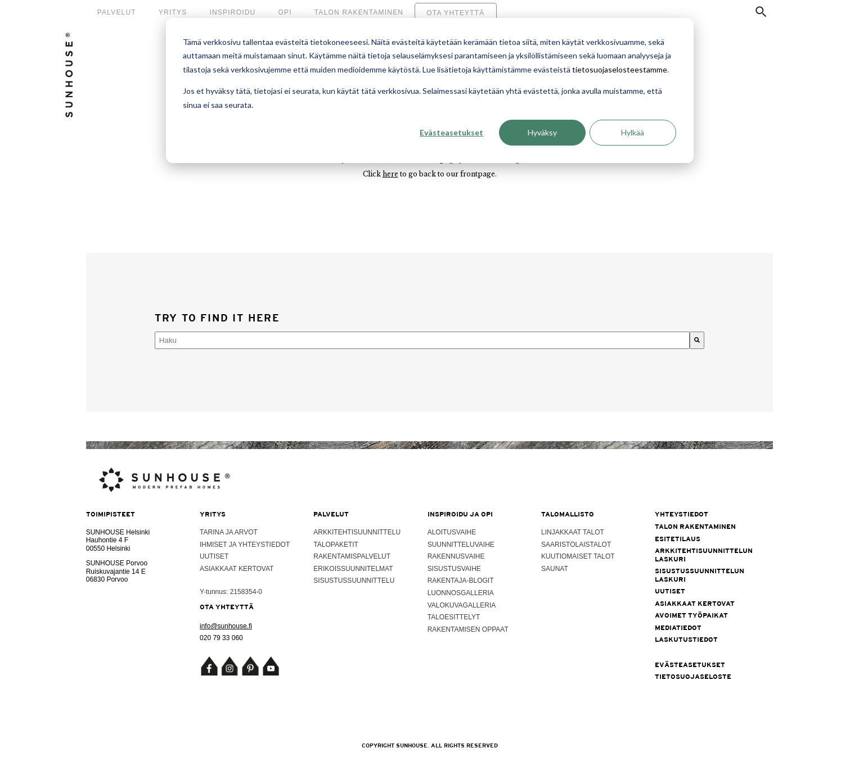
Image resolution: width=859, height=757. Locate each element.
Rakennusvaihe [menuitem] (456, 556)
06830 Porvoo (107, 579)
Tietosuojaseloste (693, 677)
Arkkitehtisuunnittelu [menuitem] (357, 532)
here (390, 174)
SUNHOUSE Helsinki (118, 532)
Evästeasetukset (451, 132)
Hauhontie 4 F (107, 540)
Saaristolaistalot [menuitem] (576, 545)
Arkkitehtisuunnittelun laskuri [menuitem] (703, 555)
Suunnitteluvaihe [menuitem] (461, 545)
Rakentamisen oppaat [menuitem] (468, 629)
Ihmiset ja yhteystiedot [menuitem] (245, 545)
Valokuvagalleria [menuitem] (462, 605)
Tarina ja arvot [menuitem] (229, 532)
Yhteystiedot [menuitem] (681, 514)
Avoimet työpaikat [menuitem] (691, 615)
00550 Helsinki (108, 548)
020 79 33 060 (221, 638)
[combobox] (422, 340)
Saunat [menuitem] (554, 569)
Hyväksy (542, 132)
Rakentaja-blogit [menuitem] (461, 580)
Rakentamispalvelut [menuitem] (351, 556)
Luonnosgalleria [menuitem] (461, 593)
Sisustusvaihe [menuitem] (454, 569)
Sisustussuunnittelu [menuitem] (353, 580)
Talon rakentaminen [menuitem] (359, 12)
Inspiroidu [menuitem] (232, 12)
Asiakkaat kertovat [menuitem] (236, 569)
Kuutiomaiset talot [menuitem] (578, 556)
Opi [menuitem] (284, 12)
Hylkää (632, 132)
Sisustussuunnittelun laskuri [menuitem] (699, 575)
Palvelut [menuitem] (116, 12)
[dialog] (430, 90)
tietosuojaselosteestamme (619, 69)
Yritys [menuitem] (173, 12)
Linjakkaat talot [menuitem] (572, 532)
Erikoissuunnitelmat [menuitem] (353, 569)
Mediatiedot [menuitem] (678, 628)
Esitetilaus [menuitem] (677, 539)
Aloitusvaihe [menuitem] (452, 532)
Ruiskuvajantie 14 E (116, 571)
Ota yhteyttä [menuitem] (455, 13)
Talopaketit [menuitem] (335, 545)
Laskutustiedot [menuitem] (686, 639)
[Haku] (697, 340)
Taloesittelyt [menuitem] (454, 617)
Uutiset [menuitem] (214, 556)
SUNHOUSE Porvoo (116, 563)
